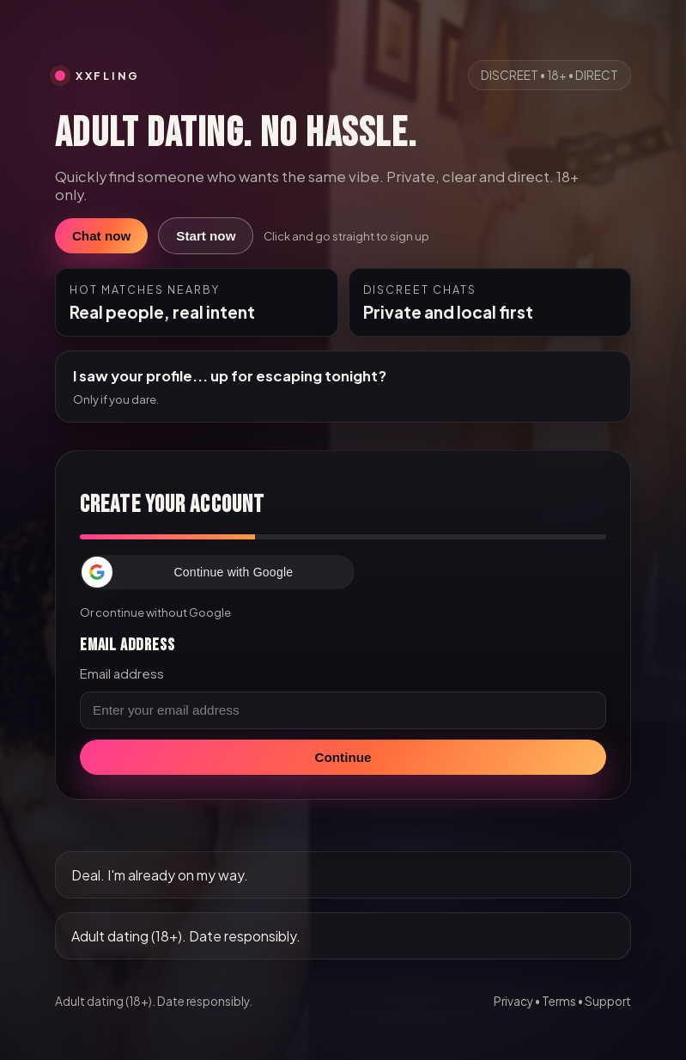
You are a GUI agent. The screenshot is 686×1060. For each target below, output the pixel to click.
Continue (343, 757)
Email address (122, 673)
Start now (205, 235)
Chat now (101, 235)
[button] (217, 572)
